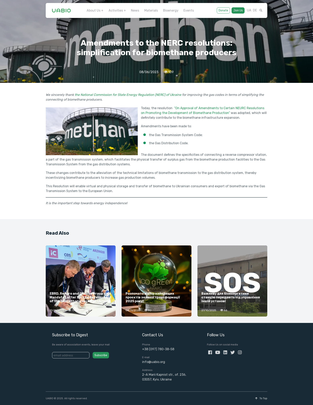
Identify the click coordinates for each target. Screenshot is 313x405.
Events (188, 10)
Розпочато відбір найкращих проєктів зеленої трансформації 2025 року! (153, 297)
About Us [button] (93, 10)
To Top (261, 398)
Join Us (238, 10)
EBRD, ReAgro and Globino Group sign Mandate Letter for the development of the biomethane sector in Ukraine (81, 297)
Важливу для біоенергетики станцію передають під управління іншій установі (230, 297)
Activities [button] (116, 10)
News (135, 10)
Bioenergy (170, 10)
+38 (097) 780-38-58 (158, 349)
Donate (223, 10)
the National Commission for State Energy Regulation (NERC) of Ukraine (128, 95)
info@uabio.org (153, 362)
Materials (151, 10)
